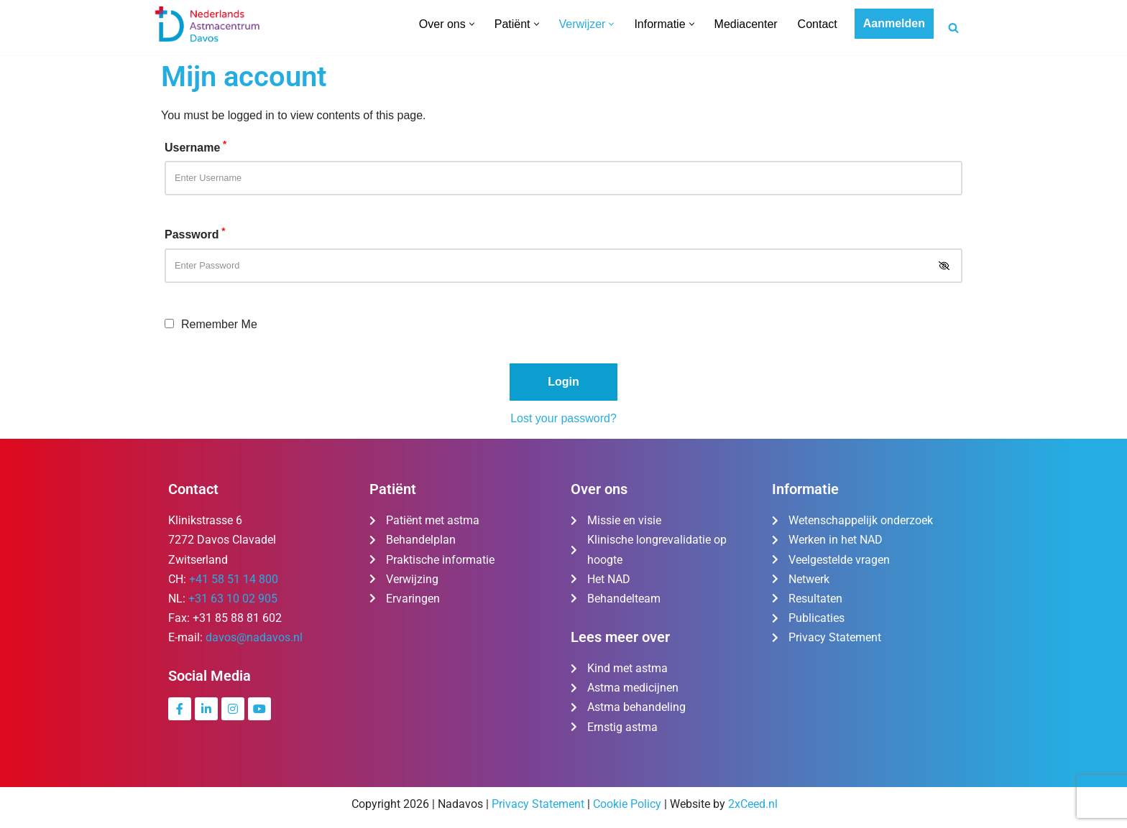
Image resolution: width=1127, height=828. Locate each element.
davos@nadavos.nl (254, 637)
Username (195, 146)
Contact (817, 24)
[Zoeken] (953, 27)
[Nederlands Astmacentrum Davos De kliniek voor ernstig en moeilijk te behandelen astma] (208, 24)
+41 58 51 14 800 (233, 579)
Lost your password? (563, 418)
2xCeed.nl (753, 804)
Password (195, 233)
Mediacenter (746, 24)
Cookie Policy (627, 804)
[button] (471, 24)
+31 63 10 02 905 (232, 598)
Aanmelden (894, 23)
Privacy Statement (538, 804)
